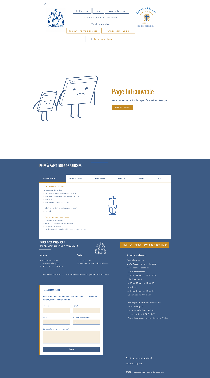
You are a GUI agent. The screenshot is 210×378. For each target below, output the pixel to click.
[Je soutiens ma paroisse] (83, 30)
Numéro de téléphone (82, 317)
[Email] (55, 322)
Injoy (67, 202)
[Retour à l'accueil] (122, 107)
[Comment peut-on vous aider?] (71, 337)
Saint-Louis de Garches (54, 190)
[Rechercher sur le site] (101, 39)
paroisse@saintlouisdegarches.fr (93, 263)
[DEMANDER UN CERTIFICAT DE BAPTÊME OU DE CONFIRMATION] (144, 245)
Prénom (47, 306)
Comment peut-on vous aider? (56, 329)
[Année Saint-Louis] (118, 30)
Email (46, 317)
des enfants (62, 196)
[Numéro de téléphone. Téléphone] (89, 322)
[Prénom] (55, 310)
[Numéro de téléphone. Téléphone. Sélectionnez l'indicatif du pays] (77, 322)
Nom (75, 306)
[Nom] (85, 310)
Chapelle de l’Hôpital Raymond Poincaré (62, 208)
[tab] (52, 179)
